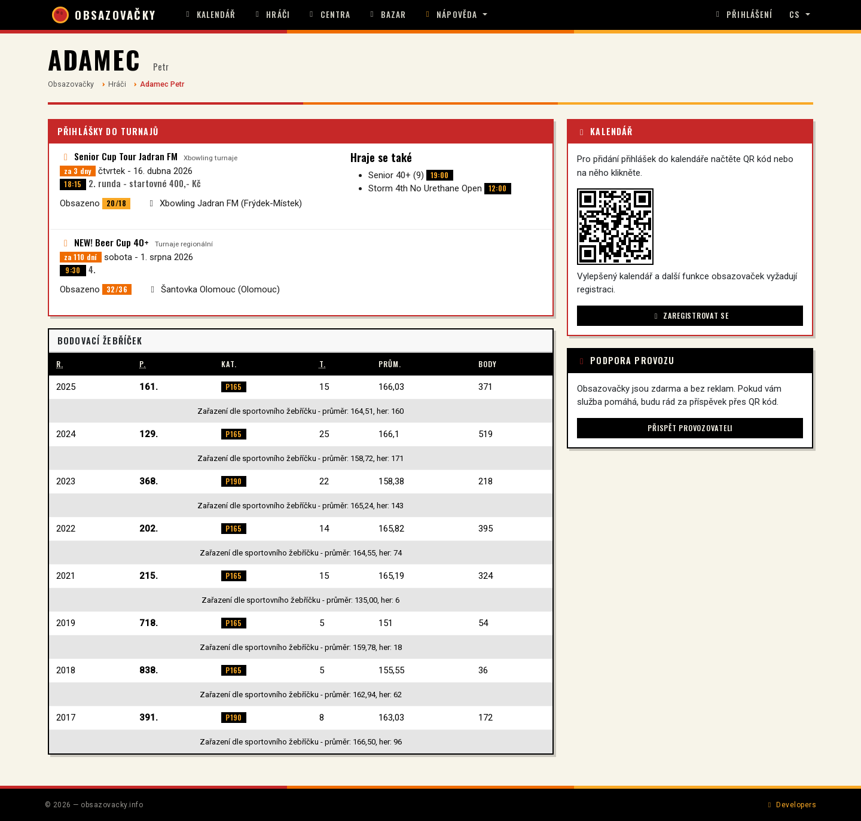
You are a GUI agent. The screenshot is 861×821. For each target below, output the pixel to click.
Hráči (271, 14)
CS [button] (794, 14)
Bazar (386, 14)
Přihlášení (743, 14)
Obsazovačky (71, 84)
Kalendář (209, 14)
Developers (790, 805)
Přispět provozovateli (690, 428)
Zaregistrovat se (690, 315)
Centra (328, 14)
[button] (455, 15)
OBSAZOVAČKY (104, 15)
